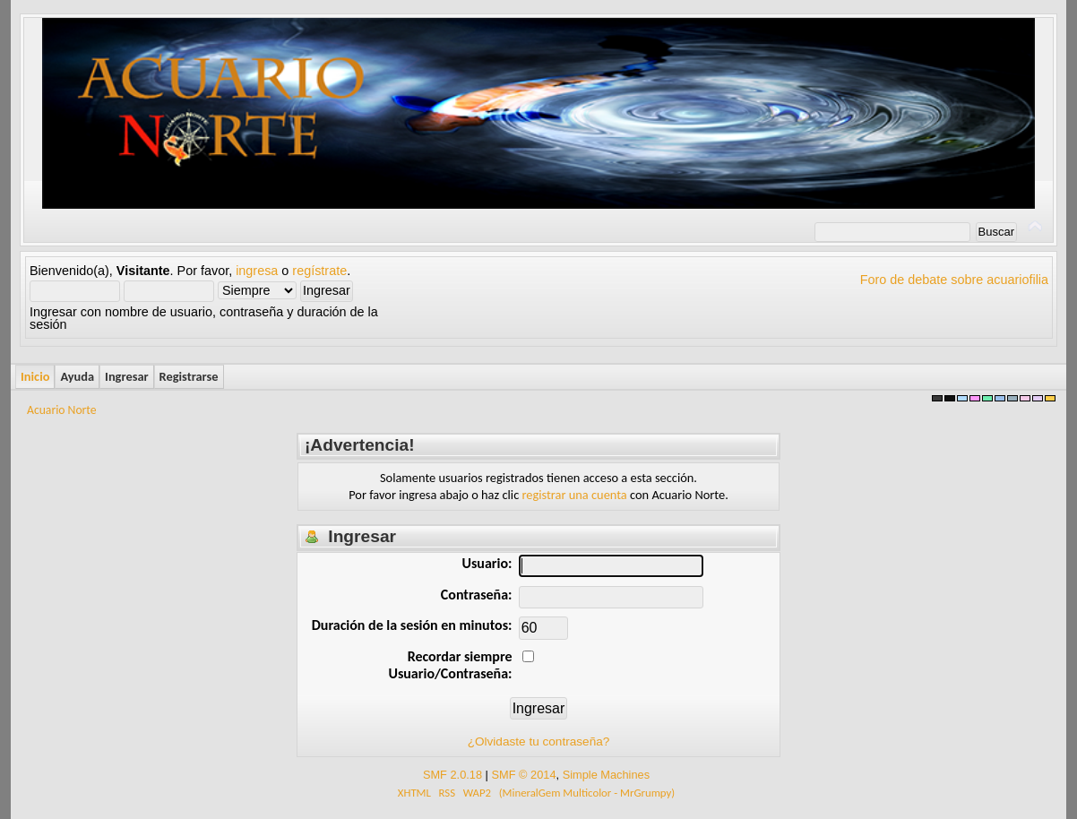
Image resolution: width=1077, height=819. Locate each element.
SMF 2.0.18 (452, 774)
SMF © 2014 (523, 774)
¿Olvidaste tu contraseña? (539, 741)
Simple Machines (606, 774)
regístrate (319, 270)
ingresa (257, 270)
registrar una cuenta (573, 495)
